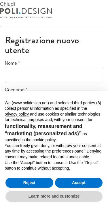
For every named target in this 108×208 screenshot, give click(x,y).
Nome (11, 63)
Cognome (14, 90)
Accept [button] (79, 182)
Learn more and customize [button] (54, 196)
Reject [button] (29, 182)
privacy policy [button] (17, 114)
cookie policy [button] (44, 140)
